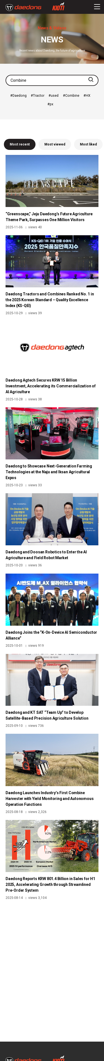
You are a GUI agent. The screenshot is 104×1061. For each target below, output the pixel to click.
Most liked (88, 144)
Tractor (38, 96)
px (51, 104)
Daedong (19, 96)
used (55, 96)
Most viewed (54, 144)
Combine (72, 96)
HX (88, 96)
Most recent (20, 144)
